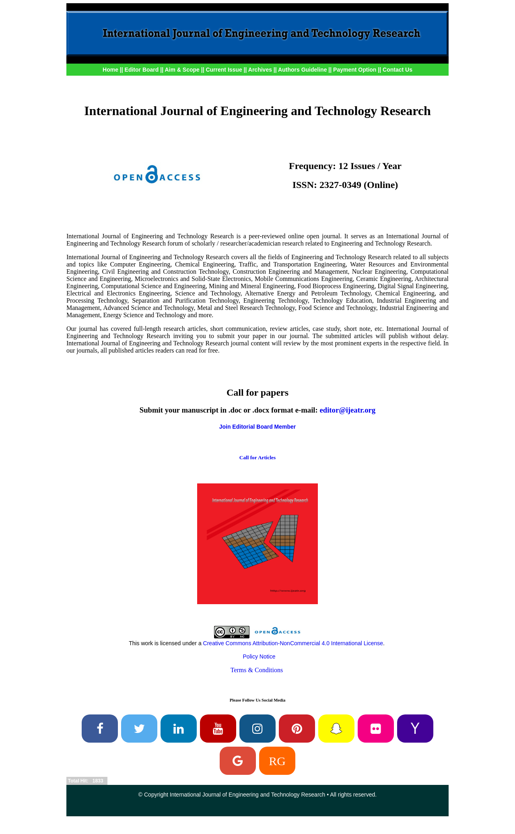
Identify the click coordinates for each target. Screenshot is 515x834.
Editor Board (142, 69)
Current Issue (224, 69)
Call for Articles (257, 457)
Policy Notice (259, 656)
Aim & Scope (183, 69)
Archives (260, 69)
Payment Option (354, 69)
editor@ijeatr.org (347, 410)
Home (110, 69)
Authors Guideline (302, 69)
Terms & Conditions (257, 670)
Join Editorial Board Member (257, 426)
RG (277, 761)
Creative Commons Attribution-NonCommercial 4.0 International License (293, 643)
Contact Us (397, 69)
